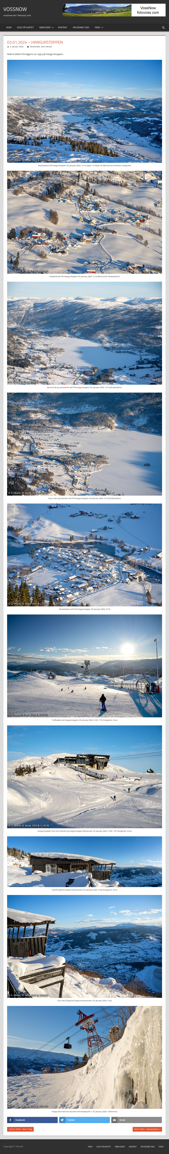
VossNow (15, 9)
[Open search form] (163, 27)
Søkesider (46, 27)
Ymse (99, 27)
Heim (8, 27)
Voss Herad (46, 46)
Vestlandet (35, 46)
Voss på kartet (25, 27)
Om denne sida (81, 27)
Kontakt (62, 27)
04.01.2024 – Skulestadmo (146, 1129)
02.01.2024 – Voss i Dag (21, 1129)
